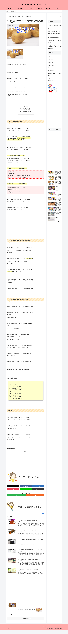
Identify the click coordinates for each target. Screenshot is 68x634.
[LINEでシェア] (26, 490)
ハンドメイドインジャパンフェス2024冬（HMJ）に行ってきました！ (54, 46)
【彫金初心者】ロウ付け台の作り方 (54, 41)
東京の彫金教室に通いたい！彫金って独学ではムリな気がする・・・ (54, 33)
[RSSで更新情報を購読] (27, 496)
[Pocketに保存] (13, 490)
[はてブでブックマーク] (38, 487)
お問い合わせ (59, 630)
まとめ (20, 113)
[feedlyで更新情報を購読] (24, 496)
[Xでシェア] (13, 487)
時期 (14, 449)
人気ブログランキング (52, 87)
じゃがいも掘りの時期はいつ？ (24, 108)
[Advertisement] (25, 227)
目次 (24, 106)
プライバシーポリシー (52, 630)
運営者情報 (40, 630)
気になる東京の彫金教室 (53, 37)
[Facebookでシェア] (26, 487)
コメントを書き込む (25, 622)
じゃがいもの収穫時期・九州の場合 (25, 112)
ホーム (30, 630)
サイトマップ (45, 630)
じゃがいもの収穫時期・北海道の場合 (26, 110)
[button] (38, 490)
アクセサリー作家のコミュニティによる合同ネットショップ (54, 27)
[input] (54, 16)
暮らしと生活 (10, 449)
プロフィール (34, 630)
